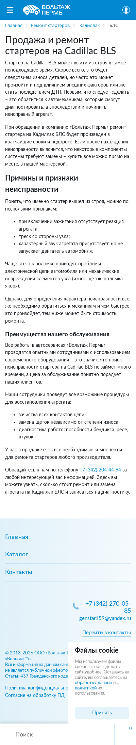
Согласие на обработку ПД (35, 695)
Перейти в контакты (106, 632)
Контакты (18, 572)
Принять (102, 712)
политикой (86, 688)
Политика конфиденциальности (40, 687)
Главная (17, 537)
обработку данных (93, 683)
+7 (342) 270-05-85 (108, 607)
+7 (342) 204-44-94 (100, 469)
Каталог (16, 555)
